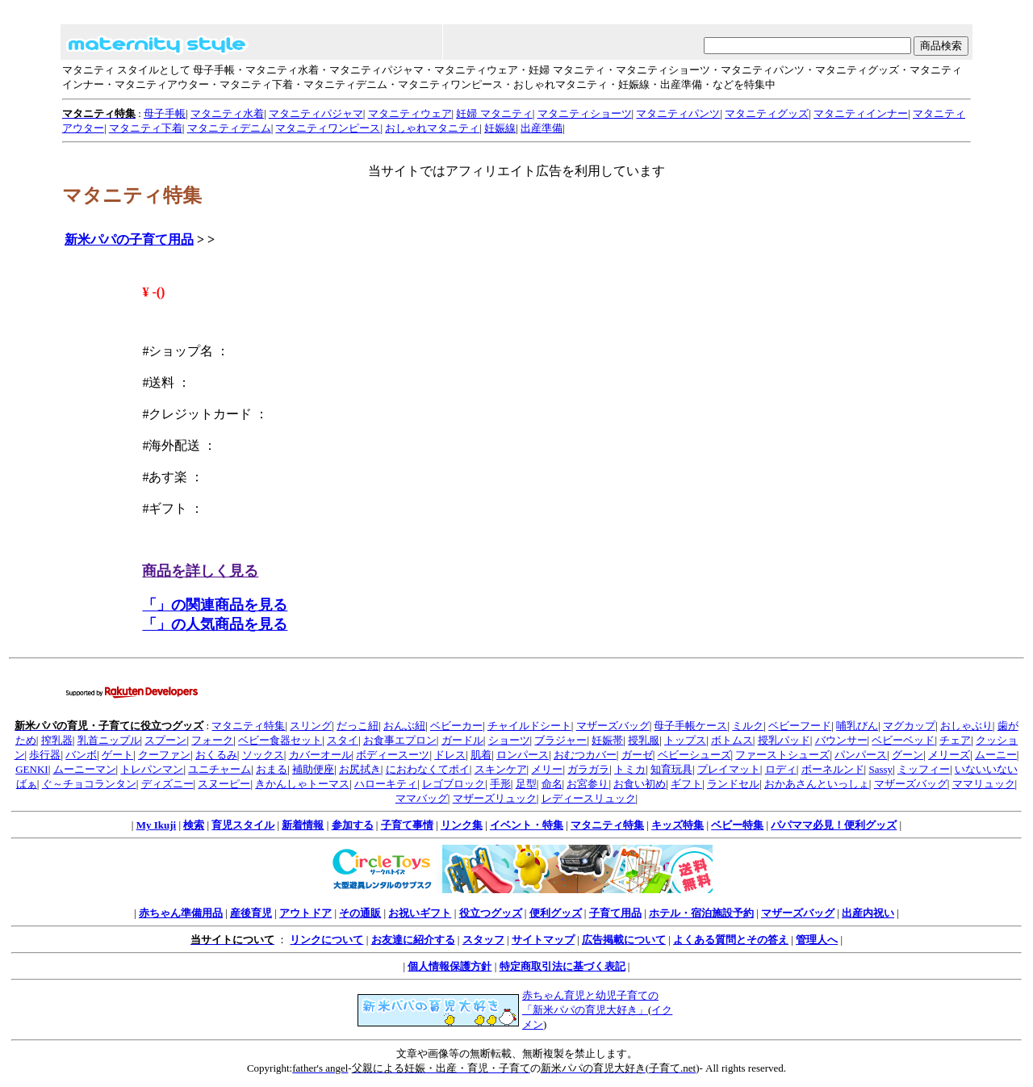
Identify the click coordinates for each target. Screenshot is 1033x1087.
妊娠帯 (607, 740)
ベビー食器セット (280, 740)
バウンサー (841, 740)
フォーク (212, 740)
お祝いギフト (419, 913)
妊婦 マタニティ (494, 113)
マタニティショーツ (584, 113)
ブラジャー (560, 740)
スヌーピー (224, 784)
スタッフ (483, 940)
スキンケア (501, 769)
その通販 (360, 913)
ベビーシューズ (694, 755)
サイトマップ (543, 940)
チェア (955, 740)
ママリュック (983, 784)
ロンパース (522, 755)
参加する (353, 825)
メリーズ (949, 755)
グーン (907, 755)
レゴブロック (453, 784)
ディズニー (167, 784)
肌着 (480, 755)
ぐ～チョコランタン (89, 784)
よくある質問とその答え (730, 940)
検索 (193, 825)
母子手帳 (165, 113)
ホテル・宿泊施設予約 (701, 913)
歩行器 (45, 755)
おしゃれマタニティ (432, 128)
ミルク (747, 726)
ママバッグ (421, 798)
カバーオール (320, 755)
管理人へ (817, 940)
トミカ (630, 769)
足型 (526, 784)
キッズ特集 (677, 825)
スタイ (342, 740)
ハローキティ (385, 784)
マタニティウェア (410, 113)
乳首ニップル (108, 740)
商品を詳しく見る (200, 571)
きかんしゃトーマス (302, 784)
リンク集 (462, 825)
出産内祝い (868, 913)
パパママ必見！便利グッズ (834, 825)
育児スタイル (242, 825)
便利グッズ (555, 913)
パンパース (860, 755)
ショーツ (509, 740)
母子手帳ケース (690, 726)
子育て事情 (407, 825)
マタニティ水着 (227, 113)
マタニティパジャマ (316, 113)
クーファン (164, 755)
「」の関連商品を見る (214, 605)
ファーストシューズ (782, 755)
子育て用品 (615, 913)
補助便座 (313, 769)
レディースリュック (589, 798)
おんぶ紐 (404, 726)
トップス (685, 740)
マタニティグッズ (767, 113)
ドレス (450, 755)
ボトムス (732, 740)
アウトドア (305, 913)
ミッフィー (923, 769)
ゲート (117, 755)
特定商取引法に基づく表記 (562, 966)
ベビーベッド (903, 740)
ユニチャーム (219, 769)
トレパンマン (151, 769)
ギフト (686, 784)
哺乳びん (857, 726)
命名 (552, 784)
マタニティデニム (229, 128)
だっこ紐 (357, 726)
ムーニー (996, 755)
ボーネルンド (832, 769)
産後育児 (251, 913)
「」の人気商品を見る (214, 624)
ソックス (263, 755)
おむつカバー (585, 755)
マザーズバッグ (613, 726)
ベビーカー (456, 726)
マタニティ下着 (145, 128)
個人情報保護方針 (449, 966)
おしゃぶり (966, 726)
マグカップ (909, 726)
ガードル (462, 740)
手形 (500, 784)
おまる (271, 769)
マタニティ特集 (248, 726)
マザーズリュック (495, 798)
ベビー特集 (737, 825)
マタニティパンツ (678, 113)
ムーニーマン (84, 769)
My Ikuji (156, 825)
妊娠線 (500, 128)
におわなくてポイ (428, 769)
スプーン (165, 740)
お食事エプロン (400, 740)
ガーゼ (637, 755)
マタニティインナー (860, 113)
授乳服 (643, 740)
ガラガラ (588, 769)
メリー (547, 769)
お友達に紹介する (413, 940)
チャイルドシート (529, 726)
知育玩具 (671, 769)
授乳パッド (784, 740)
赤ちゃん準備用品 (181, 913)
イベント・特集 (526, 825)
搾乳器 (57, 740)
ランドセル (733, 784)
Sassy (880, 769)
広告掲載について (624, 940)
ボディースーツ (392, 755)
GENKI (31, 769)
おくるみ (216, 755)
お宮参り (588, 784)
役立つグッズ (490, 913)
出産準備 (542, 128)
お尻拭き (360, 769)
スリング (311, 726)
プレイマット (728, 769)
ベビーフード (799, 726)
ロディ (781, 769)
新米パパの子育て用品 (129, 239)
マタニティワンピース (327, 128)
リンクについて (326, 940)
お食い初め (639, 784)
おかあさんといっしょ (816, 784)
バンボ (81, 755)
